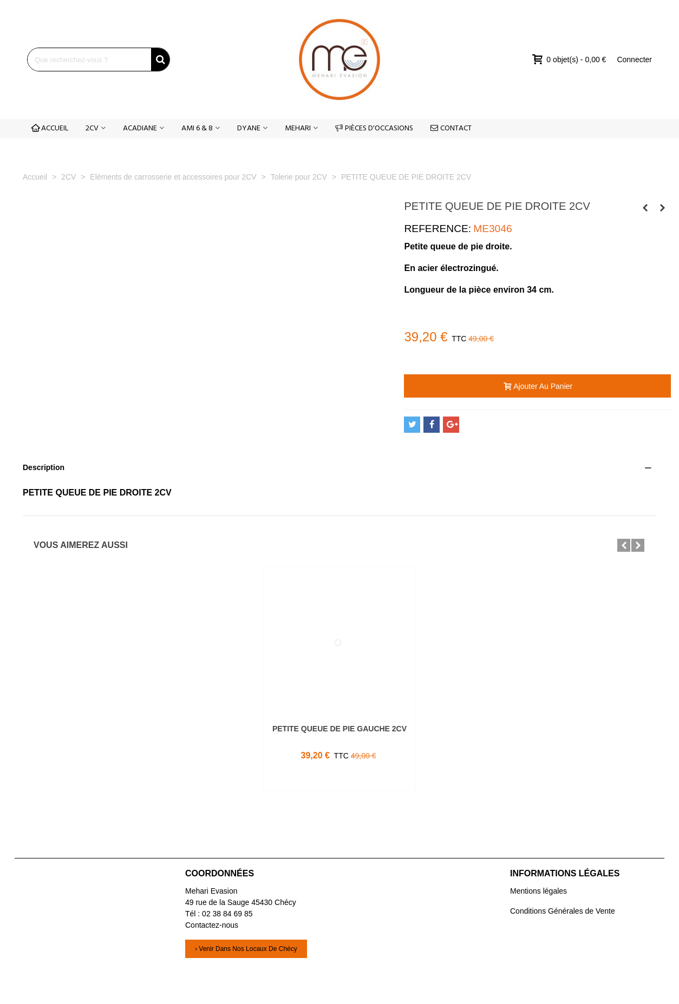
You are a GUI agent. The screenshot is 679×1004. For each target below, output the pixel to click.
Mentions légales (538, 891)
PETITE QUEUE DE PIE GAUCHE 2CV (339, 728)
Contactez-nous (211, 925)
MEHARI (298, 128)
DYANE (248, 128)
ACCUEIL (49, 128)
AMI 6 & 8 (197, 128)
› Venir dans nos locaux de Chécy (246, 949)
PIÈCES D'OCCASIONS (374, 128)
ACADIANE (140, 128)
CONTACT (451, 128)
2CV (92, 128)
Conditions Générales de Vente (562, 911)
